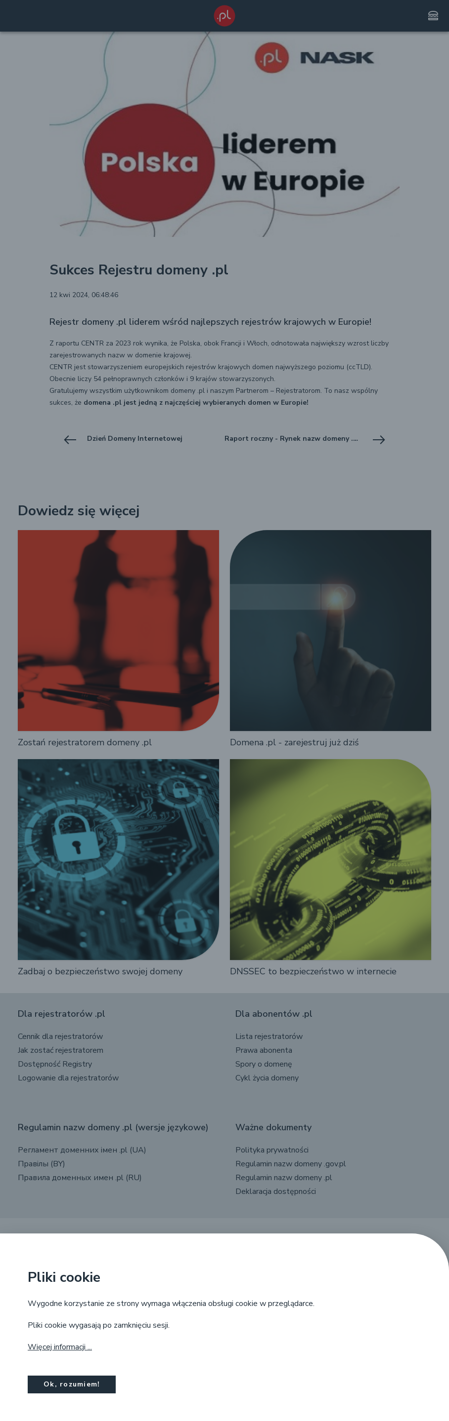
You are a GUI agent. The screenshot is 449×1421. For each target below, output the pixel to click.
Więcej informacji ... (60, 1347)
